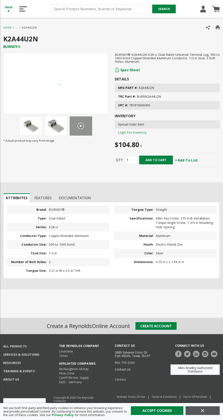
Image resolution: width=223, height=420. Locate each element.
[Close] (203, 410)
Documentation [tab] (75, 198)
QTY (119, 160)
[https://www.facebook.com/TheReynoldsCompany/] (179, 353)
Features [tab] (43, 198)
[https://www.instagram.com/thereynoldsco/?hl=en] (206, 353)
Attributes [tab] (16, 198)
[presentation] (16, 197)
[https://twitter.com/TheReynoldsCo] (188, 353)
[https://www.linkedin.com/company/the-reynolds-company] (197, 353)
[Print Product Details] (218, 28)
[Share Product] (208, 28)
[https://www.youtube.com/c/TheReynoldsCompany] (215, 353)
